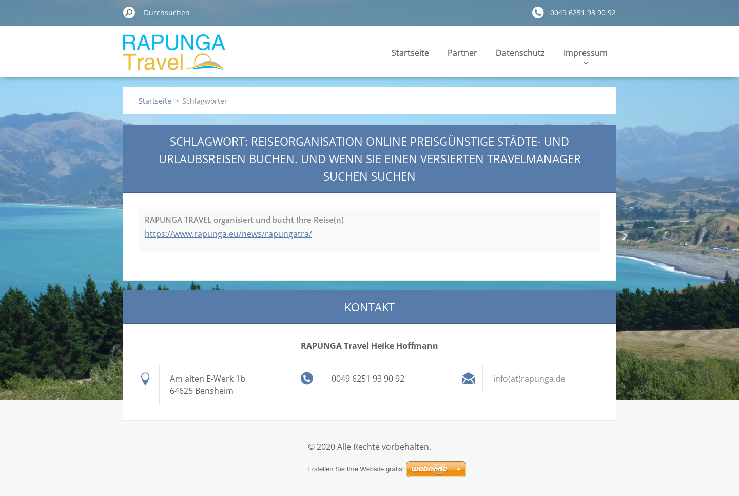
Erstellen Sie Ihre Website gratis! (355, 469)
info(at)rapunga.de (529, 378)
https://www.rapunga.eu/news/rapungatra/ (228, 234)
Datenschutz (520, 52)
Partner (462, 52)
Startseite (410, 52)
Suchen (129, 12)
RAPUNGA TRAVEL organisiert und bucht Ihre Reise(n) (244, 219)
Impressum (585, 55)
